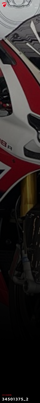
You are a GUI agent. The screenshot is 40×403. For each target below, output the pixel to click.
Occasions (14, 4)
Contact (23, 4)
